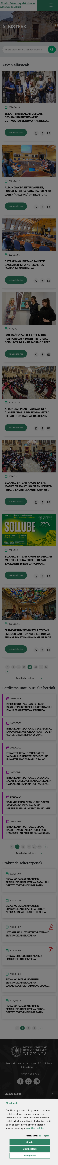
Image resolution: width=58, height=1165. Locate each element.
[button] (40, 1136)
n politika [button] (35, 1128)
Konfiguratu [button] (37, 1155)
